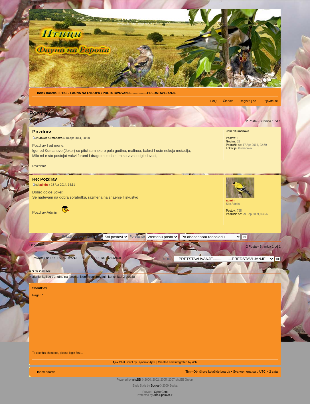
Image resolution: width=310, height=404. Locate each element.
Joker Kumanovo (50, 138)
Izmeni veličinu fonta (274, 91)
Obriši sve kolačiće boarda (211, 371)
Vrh (276, 170)
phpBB (136, 379)
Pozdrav (39, 113)
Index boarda (46, 93)
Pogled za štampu (265, 91)
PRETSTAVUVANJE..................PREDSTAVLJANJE (139, 93)
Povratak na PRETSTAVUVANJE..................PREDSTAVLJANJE (77, 258)
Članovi (228, 101)
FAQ (213, 101)
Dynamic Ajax (146, 362)
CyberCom (161, 391)
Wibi (194, 362)
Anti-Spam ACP (163, 395)
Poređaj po (154, 236)
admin (43, 184)
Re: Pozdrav (44, 179)
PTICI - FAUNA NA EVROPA (79, 93)
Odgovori (43, 121)
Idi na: (167, 258)
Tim (188, 371)
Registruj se (248, 101)
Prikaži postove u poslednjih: (95, 236)
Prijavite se (270, 101)
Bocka (155, 385)
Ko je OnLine (39, 271)
